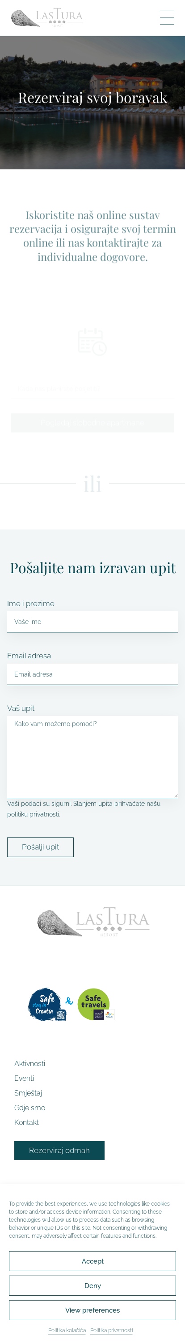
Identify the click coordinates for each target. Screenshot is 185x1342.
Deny (92, 1289)
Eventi (24, 1078)
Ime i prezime (31, 603)
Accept (93, 1265)
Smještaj (28, 1093)
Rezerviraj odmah (59, 1150)
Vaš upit (20, 708)
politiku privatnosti (33, 814)
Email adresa (29, 655)
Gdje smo (29, 1108)
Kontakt (26, 1122)
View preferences (92, 1314)
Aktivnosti (29, 1063)
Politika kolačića (67, 1334)
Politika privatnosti (111, 1334)
